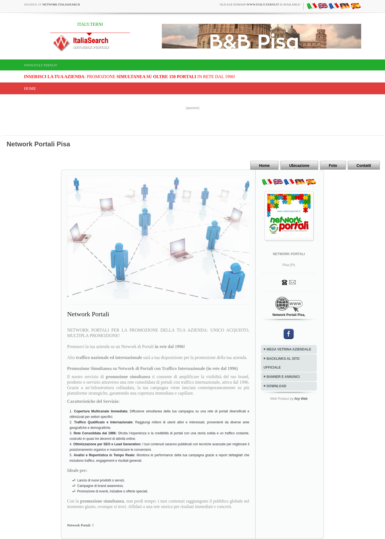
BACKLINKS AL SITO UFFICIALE (282, 363)
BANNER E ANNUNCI (283, 377)
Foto (333, 165)
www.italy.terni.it (40, 65)
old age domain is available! (260, 4)
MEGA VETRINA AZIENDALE (289, 349)
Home (30, 88)
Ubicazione (299, 165)
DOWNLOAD (276, 386)
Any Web (301, 399)
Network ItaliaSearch (61, 4)
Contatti (364, 165)
